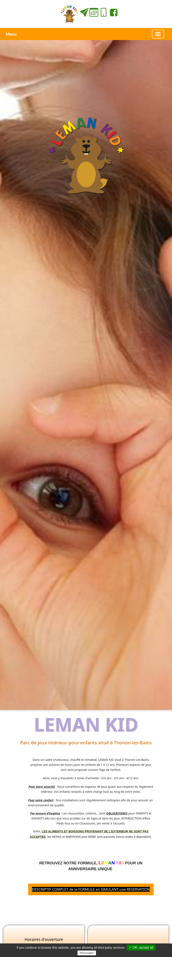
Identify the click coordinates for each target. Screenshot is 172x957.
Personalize (87, 952)
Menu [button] (11, 34)
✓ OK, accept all (141, 947)
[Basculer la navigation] (158, 34)
